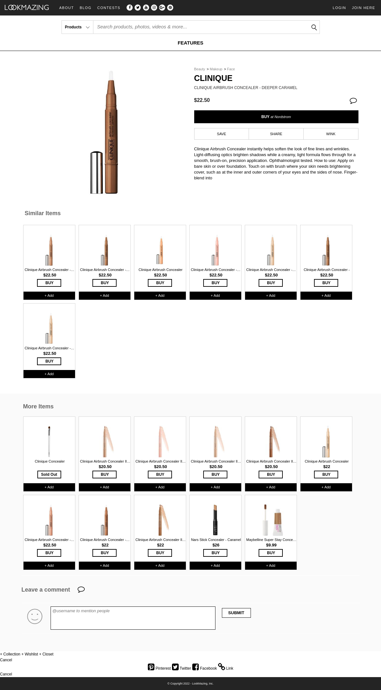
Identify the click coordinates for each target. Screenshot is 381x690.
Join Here (363, 8)
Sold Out (49, 474)
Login (339, 8)
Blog (85, 8)
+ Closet (46, 654)
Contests (108, 8)
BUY (276, 117)
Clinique (213, 78)
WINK (331, 134)
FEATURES (191, 42)
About (66, 8)
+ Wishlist (29, 654)
